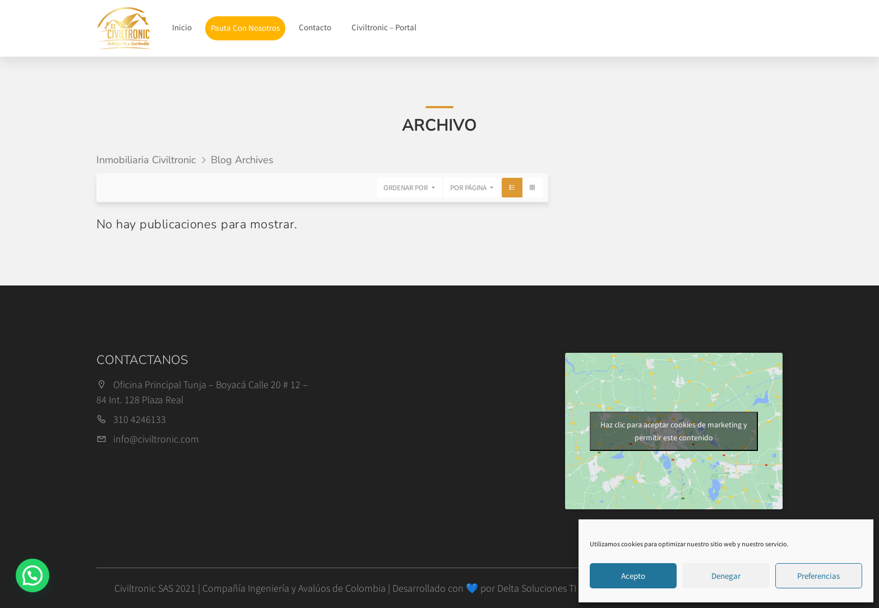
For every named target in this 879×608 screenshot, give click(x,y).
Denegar (726, 575)
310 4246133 (139, 419)
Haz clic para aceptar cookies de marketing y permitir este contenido (673, 431)
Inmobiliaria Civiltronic (146, 160)
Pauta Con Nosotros (245, 27)
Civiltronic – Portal (384, 27)
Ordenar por (406, 187)
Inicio (182, 27)
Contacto (315, 27)
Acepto (633, 575)
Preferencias (818, 575)
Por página (469, 187)
